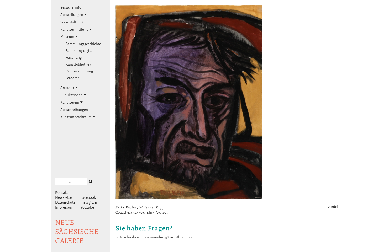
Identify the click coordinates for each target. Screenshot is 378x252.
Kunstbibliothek (78, 64)
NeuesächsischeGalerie (77, 231)
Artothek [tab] (69, 87)
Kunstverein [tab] (71, 102)
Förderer (72, 78)
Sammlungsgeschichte (83, 44)
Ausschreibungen (74, 110)
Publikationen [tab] (73, 95)
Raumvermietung (79, 71)
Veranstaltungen (73, 22)
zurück (333, 207)
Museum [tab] (69, 37)
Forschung (74, 58)
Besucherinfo (70, 7)
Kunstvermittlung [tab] (76, 29)
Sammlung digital (79, 51)
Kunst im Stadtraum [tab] (77, 117)
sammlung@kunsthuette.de (171, 237)
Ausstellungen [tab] (73, 15)
